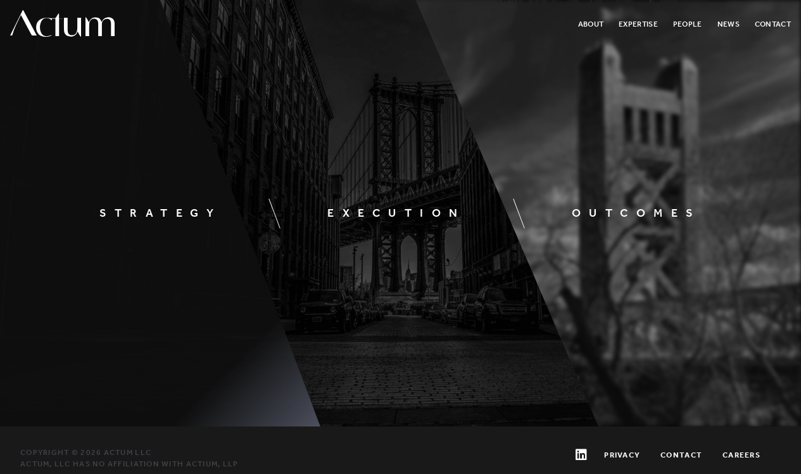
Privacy (622, 455)
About (591, 24)
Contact (773, 24)
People (687, 24)
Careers (741, 455)
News (728, 24)
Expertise (638, 24)
